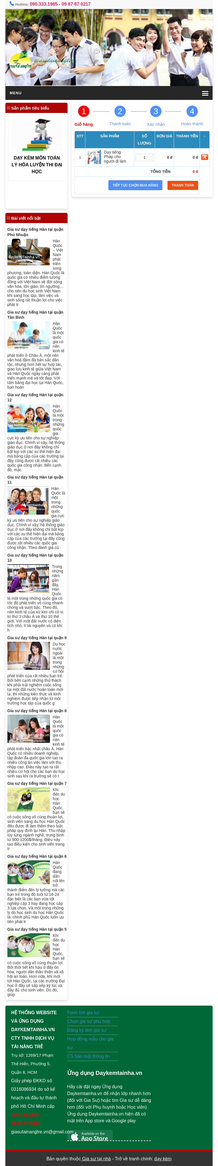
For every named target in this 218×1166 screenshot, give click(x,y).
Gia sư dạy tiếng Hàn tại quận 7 (37, 783)
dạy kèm (163, 1158)
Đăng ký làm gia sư (87, 1030)
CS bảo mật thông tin (88, 1056)
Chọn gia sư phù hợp (88, 1021)
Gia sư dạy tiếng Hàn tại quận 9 (37, 638)
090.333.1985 (44, 4)
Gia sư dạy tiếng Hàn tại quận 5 (37, 929)
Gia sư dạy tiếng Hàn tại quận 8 (37, 710)
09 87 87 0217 (76, 4)
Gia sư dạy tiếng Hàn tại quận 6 (37, 856)
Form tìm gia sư (83, 1012)
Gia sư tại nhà (96, 1158)
